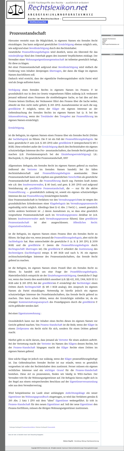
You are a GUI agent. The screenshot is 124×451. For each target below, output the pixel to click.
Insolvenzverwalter (33, 184)
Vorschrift (73, 177)
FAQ (103, 43)
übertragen (55, 70)
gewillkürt (14, 108)
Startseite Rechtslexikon (109, 39)
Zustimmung (86, 249)
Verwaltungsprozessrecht (84, 203)
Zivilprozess (22, 328)
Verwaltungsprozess (67, 214)
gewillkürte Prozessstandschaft (46, 188)
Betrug (84, 441)
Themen (104, 40)
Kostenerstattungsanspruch (34, 302)
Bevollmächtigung (39, 48)
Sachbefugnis (20, 139)
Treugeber (65, 116)
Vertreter (32, 169)
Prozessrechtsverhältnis (28, 427)
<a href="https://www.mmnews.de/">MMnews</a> (112, 95)
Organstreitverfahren (19, 226)
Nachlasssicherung (93, 441)
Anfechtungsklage (75, 393)
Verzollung (77, 441)
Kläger (55, 108)
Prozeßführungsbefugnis (83, 271)
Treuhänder (47, 116)
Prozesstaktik (51, 427)
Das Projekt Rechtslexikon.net (110, 44)
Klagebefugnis (58, 203)
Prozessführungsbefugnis (35, 52)
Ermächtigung (66, 44)
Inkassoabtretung (17, 116)
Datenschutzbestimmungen (76, 448)
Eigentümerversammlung (84, 381)
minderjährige (16, 55)
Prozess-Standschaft (51, 324)
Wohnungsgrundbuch (37, 396)
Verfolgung (14, 89)
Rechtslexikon (44, 448)
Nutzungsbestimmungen (91, 448)
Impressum (65, 448)
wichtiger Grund (54, 370)
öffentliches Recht (85, 222)
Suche (104, 41)
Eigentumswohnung (29, 313)
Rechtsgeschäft (16, 249)
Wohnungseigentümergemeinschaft (45, 59)
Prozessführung (85, 116)
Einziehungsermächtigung (75, 154)
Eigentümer (14, 396)
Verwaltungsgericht (68, 199)
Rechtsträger (15, 252)
